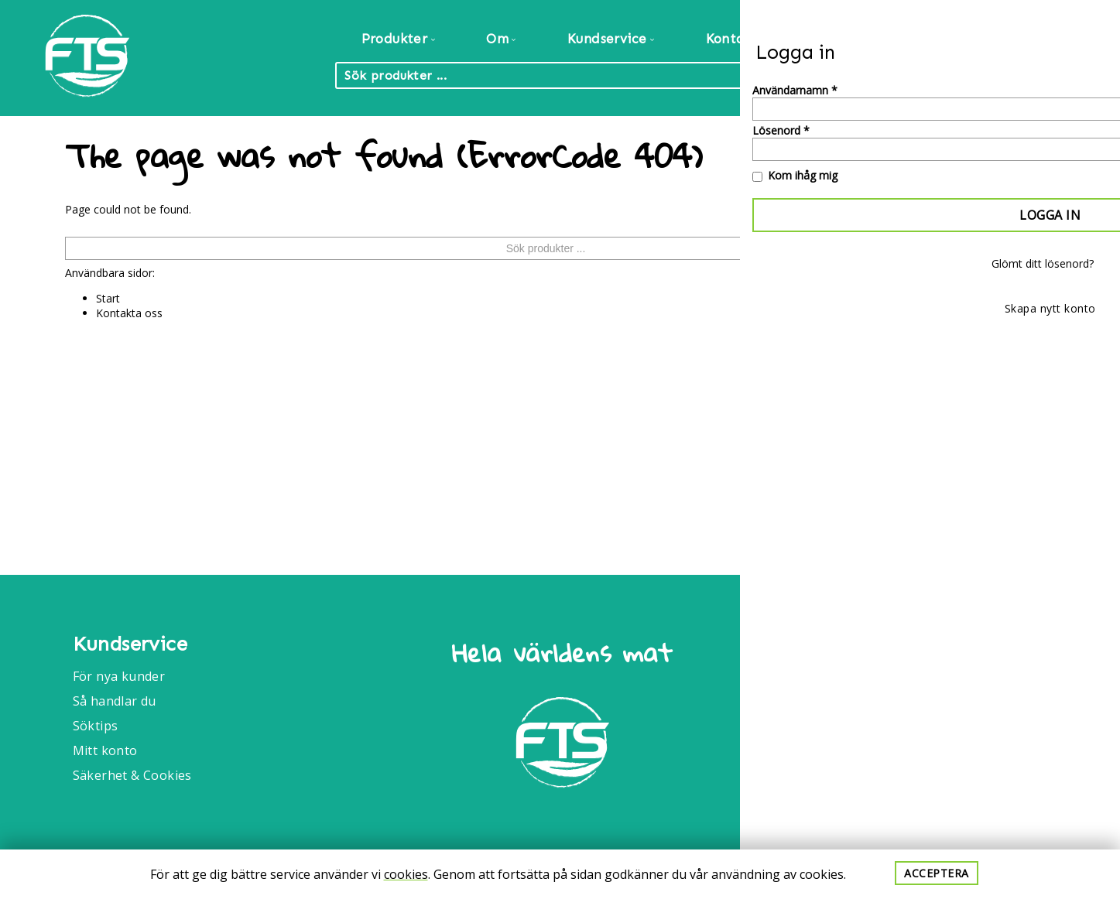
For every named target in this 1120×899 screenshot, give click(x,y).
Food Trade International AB (968, 652)
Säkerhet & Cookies (132, 775)
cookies (406, 874)
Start (108, 298)
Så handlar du (114, 700)
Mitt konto (105, 750)
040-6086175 (925, 750)
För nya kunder (119, 676)
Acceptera (936, 873)
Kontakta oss (129, 313)
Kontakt (732, 38)
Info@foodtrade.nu (944, 708)
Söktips (95, 725)
